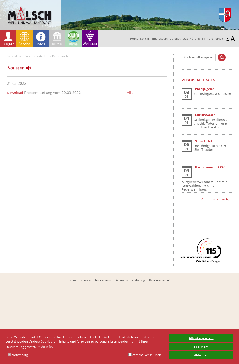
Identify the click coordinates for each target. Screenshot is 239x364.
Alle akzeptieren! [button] (201, 338)
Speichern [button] (201, 346)
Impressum (160, 39)
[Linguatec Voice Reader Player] (22, 69)
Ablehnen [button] (201, 355)
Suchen (222, 57)
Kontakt (145, 39)
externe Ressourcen (144, 355)
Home (134, 39)
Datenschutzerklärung (185, 39)
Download (15, 92)
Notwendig (18, 355)
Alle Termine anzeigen (216, 199)
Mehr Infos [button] (45, 346)
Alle (130, 92)
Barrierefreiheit (212, 39)
